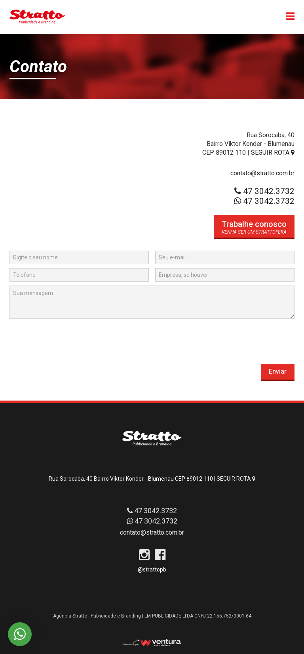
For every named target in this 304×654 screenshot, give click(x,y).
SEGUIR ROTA (272, 152)
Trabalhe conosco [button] (254, 224)
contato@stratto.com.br (262, 173)
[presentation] (70, 338)
